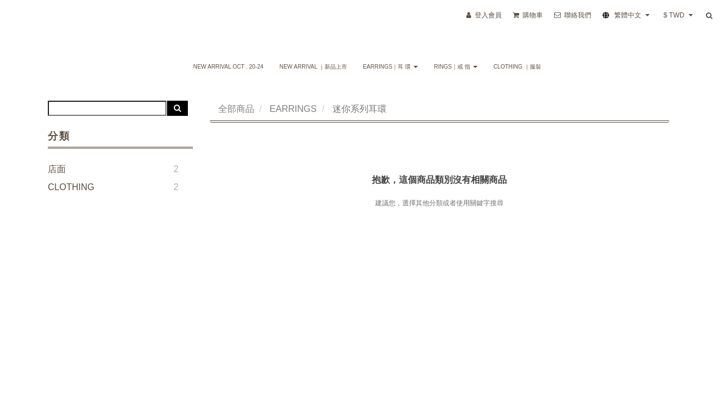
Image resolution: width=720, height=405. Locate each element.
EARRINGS (293, 109)
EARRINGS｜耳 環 (390, 67)
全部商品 (236, 109)
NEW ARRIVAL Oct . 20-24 (228, 67)
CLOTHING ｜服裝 (517, 67)
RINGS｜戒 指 (455, 67)
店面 (57, 169)
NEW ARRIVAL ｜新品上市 (313, 67)
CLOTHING (71, 187)
